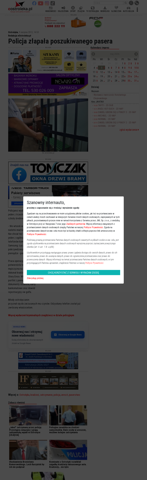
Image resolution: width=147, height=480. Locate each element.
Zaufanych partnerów (75, 224)
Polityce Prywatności (93, 227)
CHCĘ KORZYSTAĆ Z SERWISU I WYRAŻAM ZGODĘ (73, 272)
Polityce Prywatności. (94, 263)
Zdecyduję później (35, 278)
